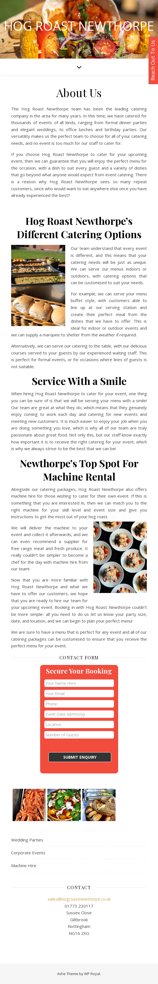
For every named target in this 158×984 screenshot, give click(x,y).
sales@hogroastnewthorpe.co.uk (79, 899)
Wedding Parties (27, 840)
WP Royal (92, 973)
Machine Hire (23, 865)
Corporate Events (28, 852)
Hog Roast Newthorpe (79, 26)
